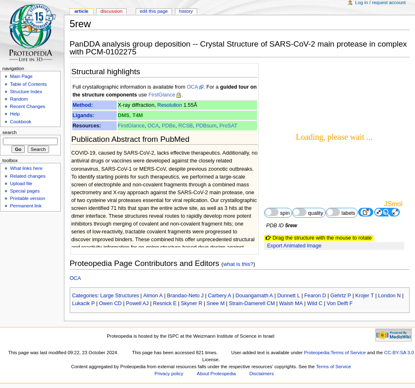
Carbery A (219, 296)
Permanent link (25, 205)
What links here (26, 168)
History (186, 11)
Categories (84, 296)
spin (277, 212)
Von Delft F (340, 303)
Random (19, 98)
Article (81, 11)
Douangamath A (254, 296)
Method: (83, 105)
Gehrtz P (340, 296)
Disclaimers (262, 373)
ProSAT (228, 126)
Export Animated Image (294, 246)
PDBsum (206, 126)
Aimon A (153, 296)
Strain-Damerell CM (252, 303)
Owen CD (110, 303)
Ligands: (83, 115)
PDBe (168, 126)
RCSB (185, 126)
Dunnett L (288, 296)
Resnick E (165, 303)
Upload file (21, 183)
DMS (124, 115)
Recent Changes (27, 106)
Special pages (25, 190)
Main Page (21, 76)
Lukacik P (83, 303)
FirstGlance (162, 95)
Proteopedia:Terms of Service (335, 352)
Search (9, 132)
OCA (192, 87)
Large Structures (119, 296)
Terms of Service (333, 366)
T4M (137, 115)
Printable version (27, 198)
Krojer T (364, 296)
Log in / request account (380, 2)
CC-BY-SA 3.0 (399, 352)
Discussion (111, 11)
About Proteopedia (216, 373)
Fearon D (315, 296)
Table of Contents (28, 84)
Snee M (216, 303)
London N (389, 296)
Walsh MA (291, 303)
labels (340, 212)
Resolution (169, 105)
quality (307, 212)
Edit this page (154, 11)
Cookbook (20, 121)
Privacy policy (168, 373)
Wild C (314, 303)
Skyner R (191, 303)
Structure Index (26, 91)
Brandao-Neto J (185, 296)
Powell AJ (137, 303)
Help (15, 113)
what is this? (238, 264)
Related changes (27, 176)
